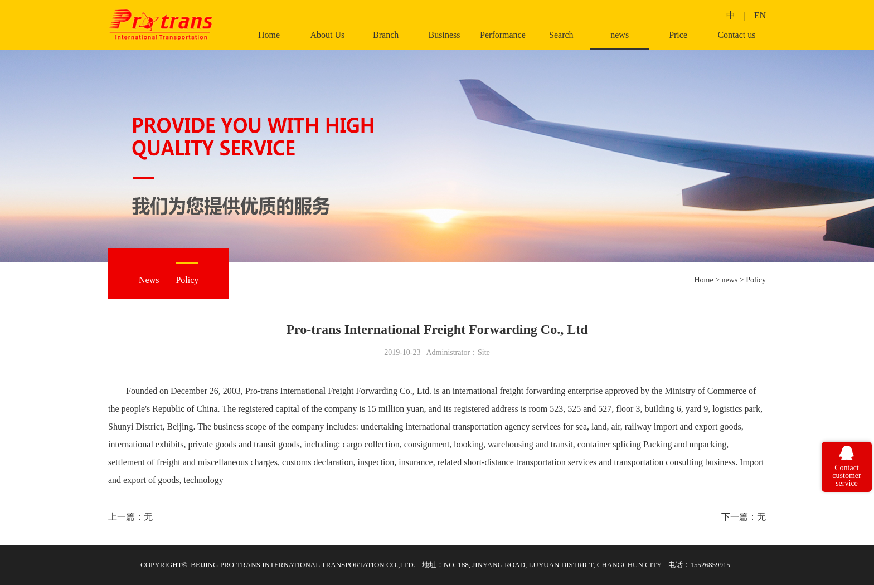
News (149, 280)
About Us (327, 35)
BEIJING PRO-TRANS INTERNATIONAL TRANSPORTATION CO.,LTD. (303, 564)
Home (269, 35)
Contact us (736, 35)
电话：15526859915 (699, 564)
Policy (187, 280)
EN (760, 15)
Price (678, 35)
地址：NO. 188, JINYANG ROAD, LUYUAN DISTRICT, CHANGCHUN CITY (542, 564)
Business (444, 35)
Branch (386, 35)
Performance (503, 35)
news (619, 35)
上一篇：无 (130, 516)
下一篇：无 (743, 516)
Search (561, 35)
